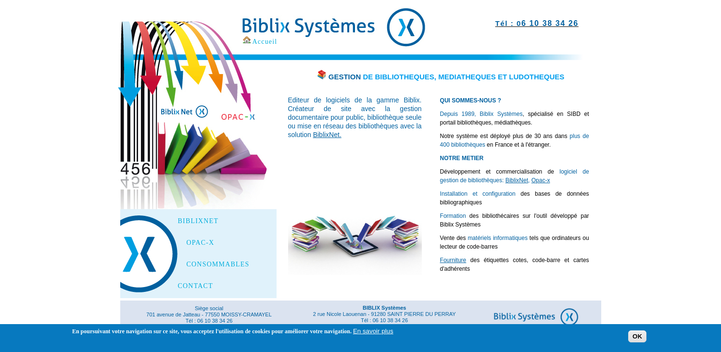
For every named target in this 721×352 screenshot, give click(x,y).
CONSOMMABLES (218, 264)
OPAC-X (201, 242)
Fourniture (453, 260)
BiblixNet (517, 180)
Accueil (265, 41)
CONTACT (195, 286)
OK (637, 338)
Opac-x (540, 180)
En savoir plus (373, 333)
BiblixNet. (327, 134)
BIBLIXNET (198, 221)
